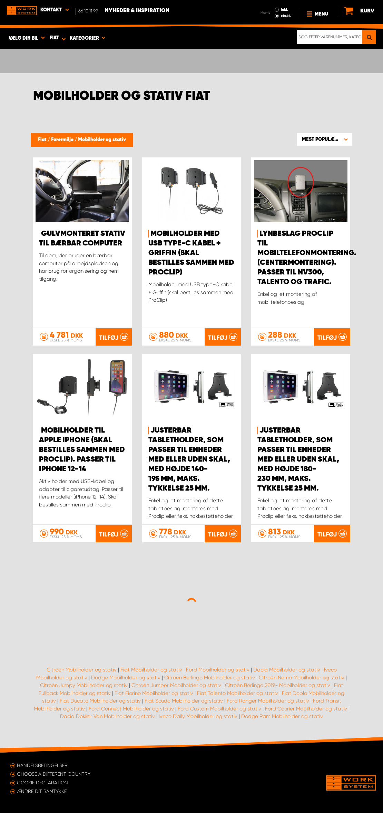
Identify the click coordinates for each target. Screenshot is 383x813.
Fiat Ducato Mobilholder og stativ (100, 701)
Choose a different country (53, 774)
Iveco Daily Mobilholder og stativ (198, 716)
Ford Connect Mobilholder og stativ (131, 709)
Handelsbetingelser (42, 765)
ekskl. (286, 16)
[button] (324, 139)
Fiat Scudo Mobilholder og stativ (184, 701)
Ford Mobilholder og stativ (217, 670)
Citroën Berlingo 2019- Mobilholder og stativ (277, 685)
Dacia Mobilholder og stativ (286, 670)
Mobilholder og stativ (102, 139)
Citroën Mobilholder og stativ (82, 670)
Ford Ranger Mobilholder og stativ (268, 701)
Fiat (43, 139)
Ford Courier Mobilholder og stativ (306, 709)
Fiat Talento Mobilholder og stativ (237, 693)
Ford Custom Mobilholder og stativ (219, 709)
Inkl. (284, 9)
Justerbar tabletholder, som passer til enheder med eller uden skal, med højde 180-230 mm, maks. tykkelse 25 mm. (298, 459)
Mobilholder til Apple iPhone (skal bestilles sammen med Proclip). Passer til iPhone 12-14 (82, 450)
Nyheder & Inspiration (137, 10)
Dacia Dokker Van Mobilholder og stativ (107, 716)
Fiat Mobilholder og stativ (151, 670)
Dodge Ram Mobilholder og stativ (282, 716)
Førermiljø (63, 139)
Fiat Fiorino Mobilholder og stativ (154, 693)
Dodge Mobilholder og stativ (125, 678)
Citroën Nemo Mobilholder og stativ (301, 678)
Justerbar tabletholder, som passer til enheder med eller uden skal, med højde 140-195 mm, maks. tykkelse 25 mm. (189, 459)
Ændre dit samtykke (42, 791)
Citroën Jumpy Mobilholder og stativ (84, 685)
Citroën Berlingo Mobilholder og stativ (209, 678)
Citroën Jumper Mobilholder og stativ (176, 685)
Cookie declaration (42, 782)
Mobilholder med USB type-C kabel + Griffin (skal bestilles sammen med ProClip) (191, 253)
